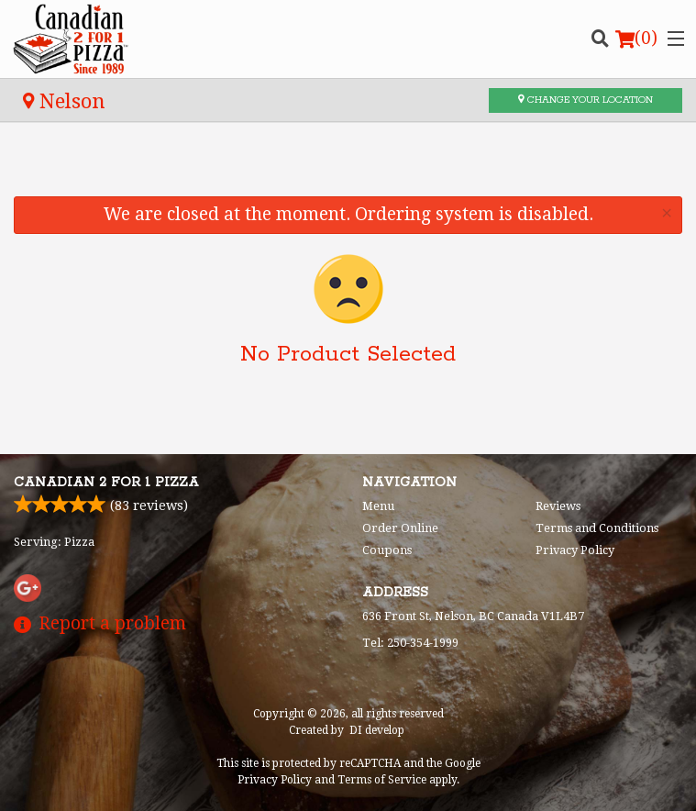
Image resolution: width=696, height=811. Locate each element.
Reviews (558, 506)
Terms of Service (381, 779)
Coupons (387, 550)
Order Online (400, 528)
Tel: (410, 643)
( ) (636, 38)
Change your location (585, 100)
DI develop (376, 730)
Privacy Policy (575, 550)
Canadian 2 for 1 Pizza (106, 482)
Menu (378, 506)
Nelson (64, 101)
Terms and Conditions (597, 528)
